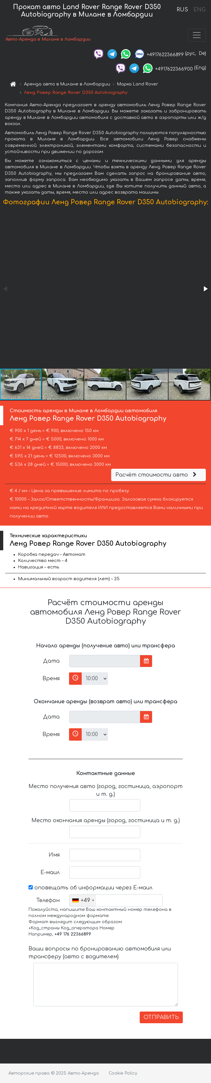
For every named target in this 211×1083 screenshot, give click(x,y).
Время (51, 679)
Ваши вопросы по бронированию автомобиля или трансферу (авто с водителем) (100, 953)
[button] (205, 289)
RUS (182, 10)
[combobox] (83, 900)
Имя (54, 855)
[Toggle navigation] (197, 35)
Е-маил (50, 872)
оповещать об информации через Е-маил (90, 888)
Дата (51, 661)
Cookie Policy (123, 1073)
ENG (199, 10)
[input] (104, 661)
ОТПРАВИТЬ (161, 1017)
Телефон (48, 900)
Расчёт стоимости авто (156, 475)
